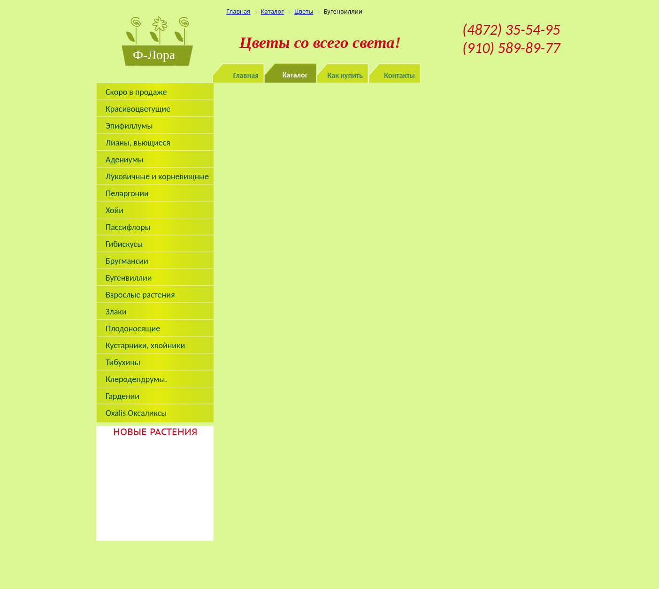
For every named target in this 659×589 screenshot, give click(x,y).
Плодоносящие (133, 328)
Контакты (399, 75)
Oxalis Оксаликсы (136, 413)
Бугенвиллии (129, 278)
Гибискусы (124, 244)
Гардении (122, 396)
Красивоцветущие (138, 109)
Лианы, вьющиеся (138, 143)
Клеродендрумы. (136, 379)
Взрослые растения (140, 295)
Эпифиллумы (129, 126)
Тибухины (123, 362)
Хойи (114, 210)
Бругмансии (127, 261)
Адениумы (125, 159)
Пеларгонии (127, 193)
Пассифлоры (128, 227)
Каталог (295, 74)
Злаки (116, 311)
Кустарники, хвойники (145, 345)
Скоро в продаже (136, 92)
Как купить (345, 75)
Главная (246, 75)
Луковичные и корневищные (157, 176)
